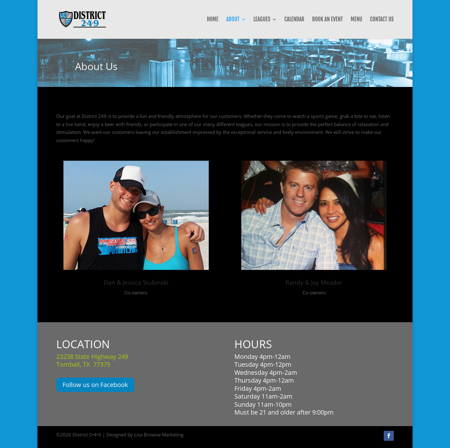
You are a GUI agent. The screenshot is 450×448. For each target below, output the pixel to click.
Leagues (261, 20)
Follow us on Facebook (95, 384)
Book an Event (327, 20)
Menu (356, 20)
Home (212, 20)
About (232, 20)
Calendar (294, 20)
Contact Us (382, 20)
